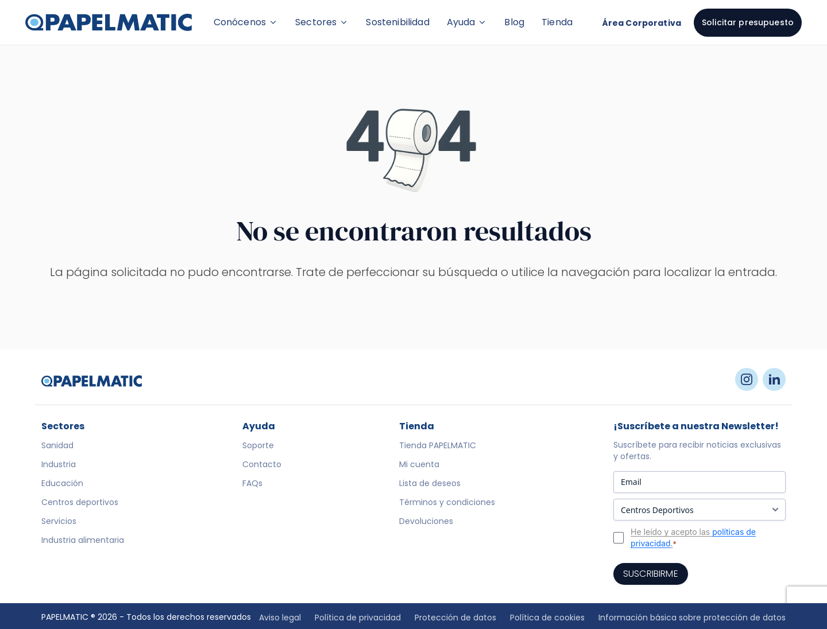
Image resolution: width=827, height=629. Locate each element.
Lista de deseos (430, 483)
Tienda (557, 22)
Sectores (322, 22)
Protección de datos (455, 617)
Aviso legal (280, 617)
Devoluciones (426, 521)
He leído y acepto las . (693, 538)
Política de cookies (547, 617)
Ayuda (467, 22)
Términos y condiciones (447, 502)
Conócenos (246, 22)
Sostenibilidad (397, 22)
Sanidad (57, 445)
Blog (514, 22)
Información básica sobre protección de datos (692, 617)
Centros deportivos (79, 502)
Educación (62, 483)
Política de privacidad (358, 617)
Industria (58, 464)
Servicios (58, 521)
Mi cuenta (419, 464)
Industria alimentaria (82, 540)
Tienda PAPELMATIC (437, 445)
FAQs (252, 483)
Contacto (261, 464)
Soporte (258, 445)
